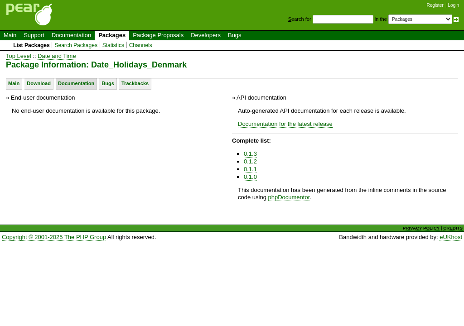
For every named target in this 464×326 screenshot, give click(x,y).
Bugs (235, 35)
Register (435, 5)
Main (10, 35)
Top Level (18, 56)
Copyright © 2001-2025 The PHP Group (54, 237)
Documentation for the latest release (285, 123)
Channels (140, 45)
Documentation (71, 35)
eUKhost (451, 237)
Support (34, 35)
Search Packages (75, 45)
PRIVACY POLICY (421, 227)
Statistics (113, 45)
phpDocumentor (289, 197)
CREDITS (453, 227)
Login (453, 5)
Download (39, 83)
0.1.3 (250, 153)
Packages (112, 35)
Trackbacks (135, 83)
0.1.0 (250, 176)
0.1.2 (250, 161)
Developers (206, 35)
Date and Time (57, 56)
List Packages (31, 45)
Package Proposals (158, 35)
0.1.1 (250, 169)
